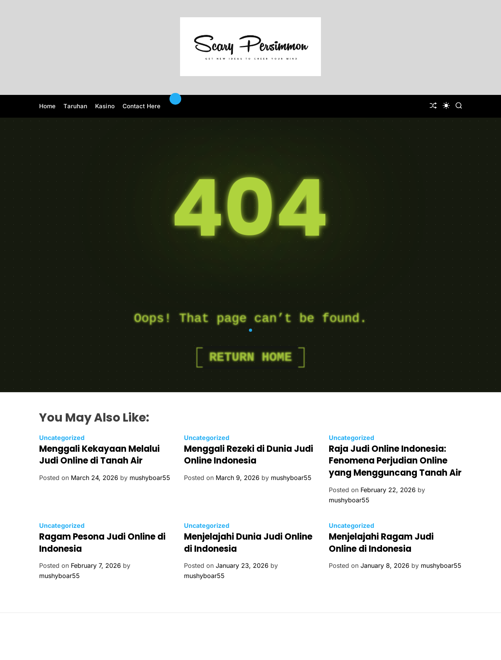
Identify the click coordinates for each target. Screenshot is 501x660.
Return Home (250, 357)
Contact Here (141, 106)
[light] (446, 105)
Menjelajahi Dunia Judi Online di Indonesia (248, 543)
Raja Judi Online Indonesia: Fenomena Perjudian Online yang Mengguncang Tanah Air (395, 461)
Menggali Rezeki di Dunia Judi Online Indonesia (248, 455)
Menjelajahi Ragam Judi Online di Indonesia (381, 543)
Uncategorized (62, 438)
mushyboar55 (150, 478)
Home (47, 106)
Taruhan (75, 106)
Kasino (105, 106)
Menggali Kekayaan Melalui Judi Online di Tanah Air (99, 455)
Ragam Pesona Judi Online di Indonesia (102, 543)
